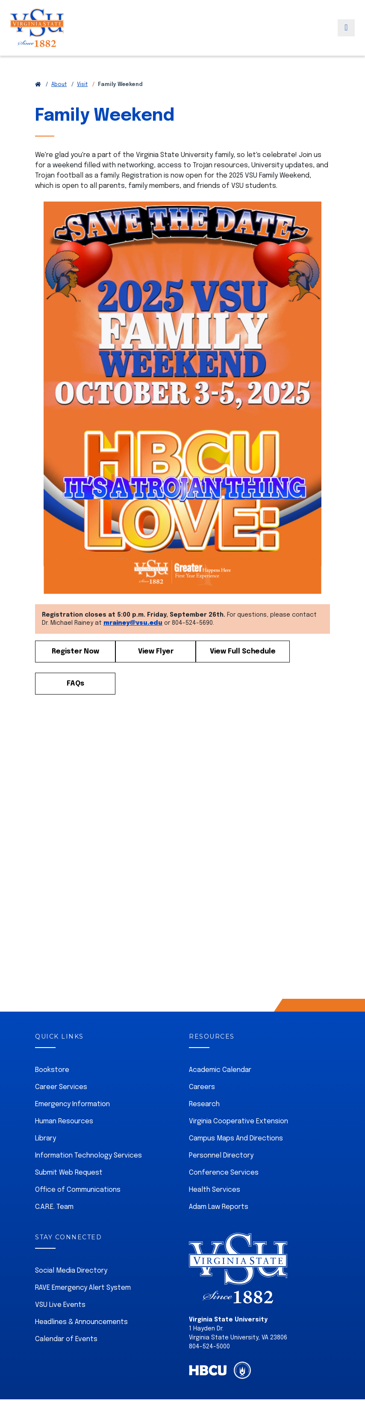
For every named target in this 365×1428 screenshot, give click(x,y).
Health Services (214, 1189)
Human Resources (64, 1121)
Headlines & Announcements (81, 1322)
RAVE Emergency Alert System (83, 1287)
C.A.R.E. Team (54, 1207)
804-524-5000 (209, 1347)
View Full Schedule (243, 651)
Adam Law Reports (218, 1207)
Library (45, 1138)
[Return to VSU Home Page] (38, 84)
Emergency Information (72, 1104)
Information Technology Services (88, 1155)
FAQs (75, 683)
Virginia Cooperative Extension (238, 1121)
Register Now (75, 651)
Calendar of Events (66, 1339)
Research (204, 1104)
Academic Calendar (220, 1070)
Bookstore (52, 1070)
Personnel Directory (221, 1155)
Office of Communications (78, 1189)
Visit (82, 84)
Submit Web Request (69, 1172)
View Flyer (156, 651)
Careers (202, 1087)
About (59, 84)
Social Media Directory (71, 1270)
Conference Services (224, 1172)
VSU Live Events (60, 1305)
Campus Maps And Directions (236, 1138)
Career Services (61, 1087)
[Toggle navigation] (346, 35)
